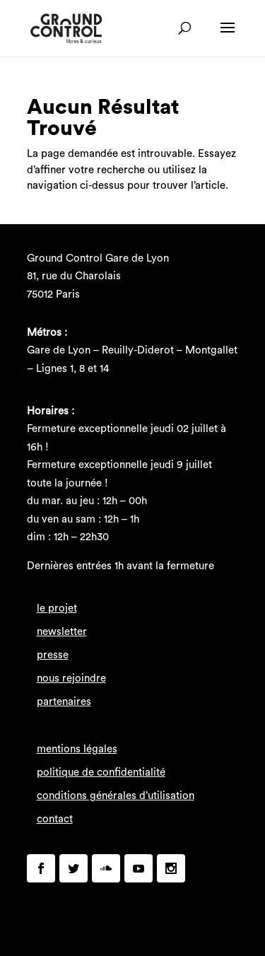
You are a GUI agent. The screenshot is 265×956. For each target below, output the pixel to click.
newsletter (62, 631)
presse (53, 655)
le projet (57, 608)
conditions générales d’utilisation (115, 796)
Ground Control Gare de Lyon (98, 258)
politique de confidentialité (101, 772)
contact (55, 819)
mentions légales (77, 749)
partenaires (64, 701)
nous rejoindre (71, 678)
